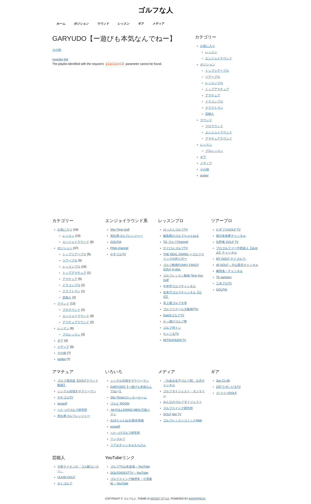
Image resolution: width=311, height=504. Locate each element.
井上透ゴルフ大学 (175, 303)
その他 (56, 49)
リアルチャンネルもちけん (128, 445)
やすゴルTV (118, 254)
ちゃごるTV (171, 334)
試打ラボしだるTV (228, 386)
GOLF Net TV (172, 414)
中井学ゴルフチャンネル (179, 286)
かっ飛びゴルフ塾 (175, 321)
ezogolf (62, 403)
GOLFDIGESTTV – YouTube (129, 472)
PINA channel (119, 248)
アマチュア (212, 95)
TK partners (224, 277)
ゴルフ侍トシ (172, 327)
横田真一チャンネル (229, 271)
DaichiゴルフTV (173, 315)
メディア (158, 23)
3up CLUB (223, 380)
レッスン (124, 23)
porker (204, 175)
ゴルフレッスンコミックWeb (182, 420)
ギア (141, 23)
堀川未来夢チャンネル (231, 235)
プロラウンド (214, 126)
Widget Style (159, 498)
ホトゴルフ (64, 483)
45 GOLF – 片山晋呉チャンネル (237, 265)
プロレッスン (214, 151)
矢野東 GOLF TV (227, 242)
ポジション (81, 23)
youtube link (60, 59)
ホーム (61, 23)
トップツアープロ (217, 70)
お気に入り (207, 46)
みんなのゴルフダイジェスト (182, 402)
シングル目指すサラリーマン (76, 391)
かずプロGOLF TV (228, 229)
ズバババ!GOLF (226, 393)
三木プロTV (224, 283)
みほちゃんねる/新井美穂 (127, 420)
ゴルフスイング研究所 (178, 408)
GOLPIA (115, 242)
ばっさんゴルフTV (175, 229)
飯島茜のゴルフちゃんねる (181, 235)
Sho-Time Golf (119, 229)
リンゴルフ (117, 439)
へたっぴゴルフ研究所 (72, 409)
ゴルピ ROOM (119, 403)
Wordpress (197, 498)
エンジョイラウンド (218, 58)
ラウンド (103, 23)
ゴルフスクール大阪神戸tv (180, 309)
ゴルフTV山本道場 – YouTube (130, 466)
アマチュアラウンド (218, 138)
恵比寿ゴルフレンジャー (126, 235)
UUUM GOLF (66, 477)
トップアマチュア (217, 89)
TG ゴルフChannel (175, 242)
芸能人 (209, 114)
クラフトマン (214, 107)
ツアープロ (212, 77)
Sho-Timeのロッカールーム (128, 397)
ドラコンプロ (214, 101)
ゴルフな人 (155, 10)
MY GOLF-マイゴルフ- (231, 258)
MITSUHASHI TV (174, 340)
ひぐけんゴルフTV (175, 248)
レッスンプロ (214, 83)
